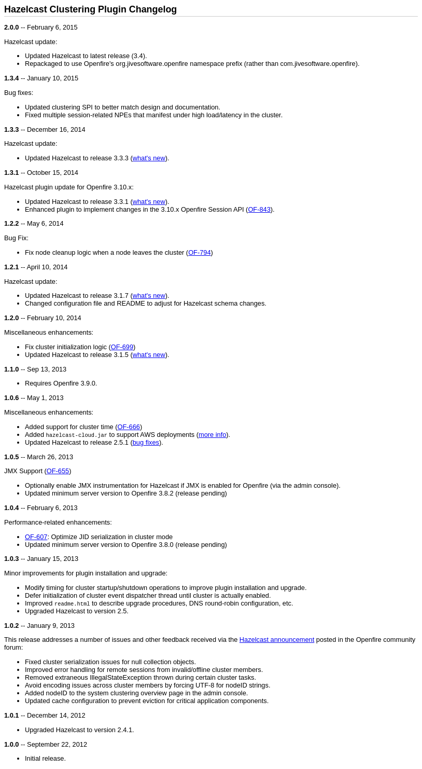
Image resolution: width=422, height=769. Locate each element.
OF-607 (36, 537)
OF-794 (199, 252)
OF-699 (122, 347)
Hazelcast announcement (277, 639)
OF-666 (129, 427)
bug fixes (146, 442)
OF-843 (259, 209)
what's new (149, 158)
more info (212, 434)
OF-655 (58, 471)
